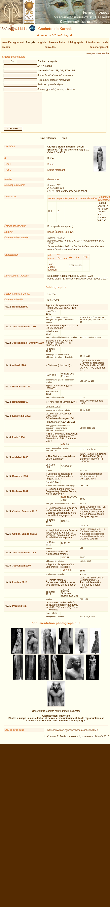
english (42, 42)
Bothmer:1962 (20, 405)
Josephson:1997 (21, 568)
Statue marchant (56, 173)
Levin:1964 (18, 440)
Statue (50, 167)
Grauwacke (53, 182)
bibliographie (75, 42)
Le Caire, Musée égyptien (52, 268)
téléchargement (99, 47)
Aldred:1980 (19, 368)
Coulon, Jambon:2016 (24, 514)
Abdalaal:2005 (20, 460)
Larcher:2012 (19, 585)
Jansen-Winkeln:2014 (24, 329)
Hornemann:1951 (22, 389)
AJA (63, 447)
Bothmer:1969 (20, 494)
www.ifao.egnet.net (13, 42)
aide (105, 42)
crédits (6, 47)
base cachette (57, 42)
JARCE (65, 573)
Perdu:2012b (19, 609)
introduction (93, 42)
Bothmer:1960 (20, 309)
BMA (63, 500)
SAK (63, 560)
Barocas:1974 (20, 479)
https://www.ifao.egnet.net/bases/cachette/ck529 (72, 733)
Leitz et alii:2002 (21, 419)
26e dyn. (69, 235)
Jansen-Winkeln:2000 (24, 555)
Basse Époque (55, 235)
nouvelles (50, 47)
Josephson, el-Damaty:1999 (28, 346)
